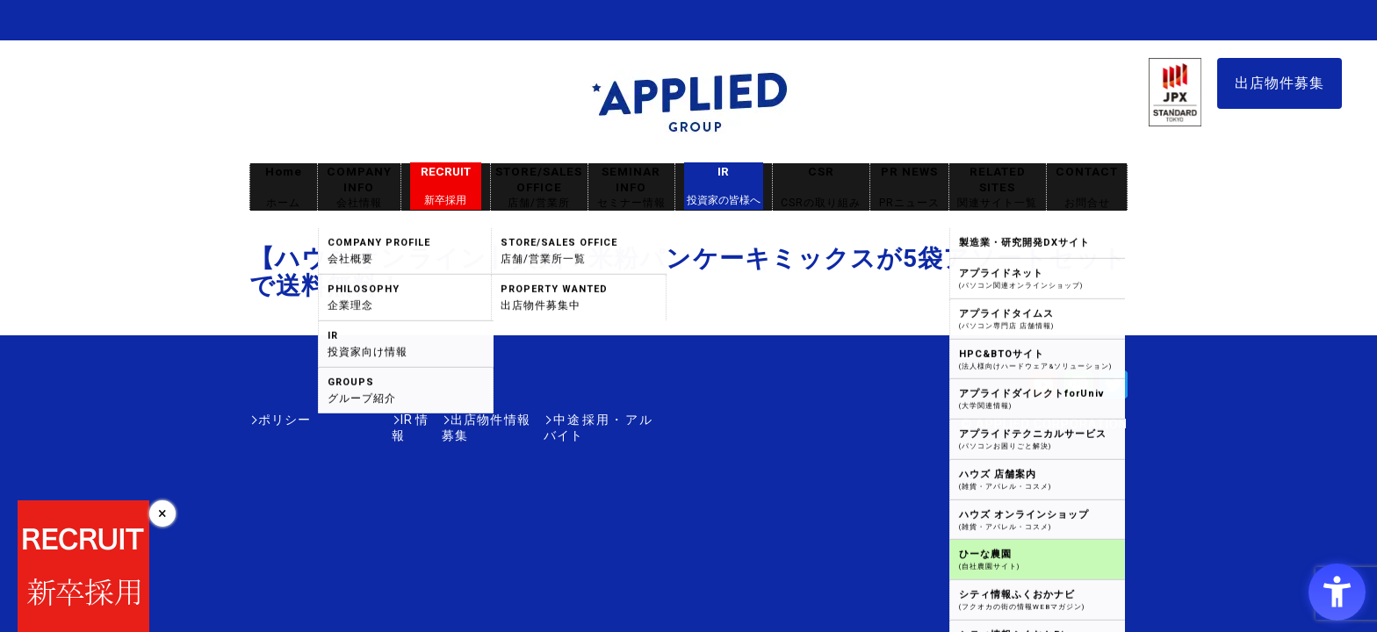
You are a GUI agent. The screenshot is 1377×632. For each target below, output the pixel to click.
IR (724, 186)
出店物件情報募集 (446, 420)
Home (283, 187)
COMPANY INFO (359, 187)
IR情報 (352, 420)
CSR (821, 187)
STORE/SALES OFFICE (539, 187)
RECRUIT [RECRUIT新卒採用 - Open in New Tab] (446, 186)
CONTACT (1087, 187)
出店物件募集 (1279, 83)
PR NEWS (909, 187)
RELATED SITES (997, 187)
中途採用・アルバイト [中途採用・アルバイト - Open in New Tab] (586, 420)
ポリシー (284, 420)
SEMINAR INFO (631, 187)
